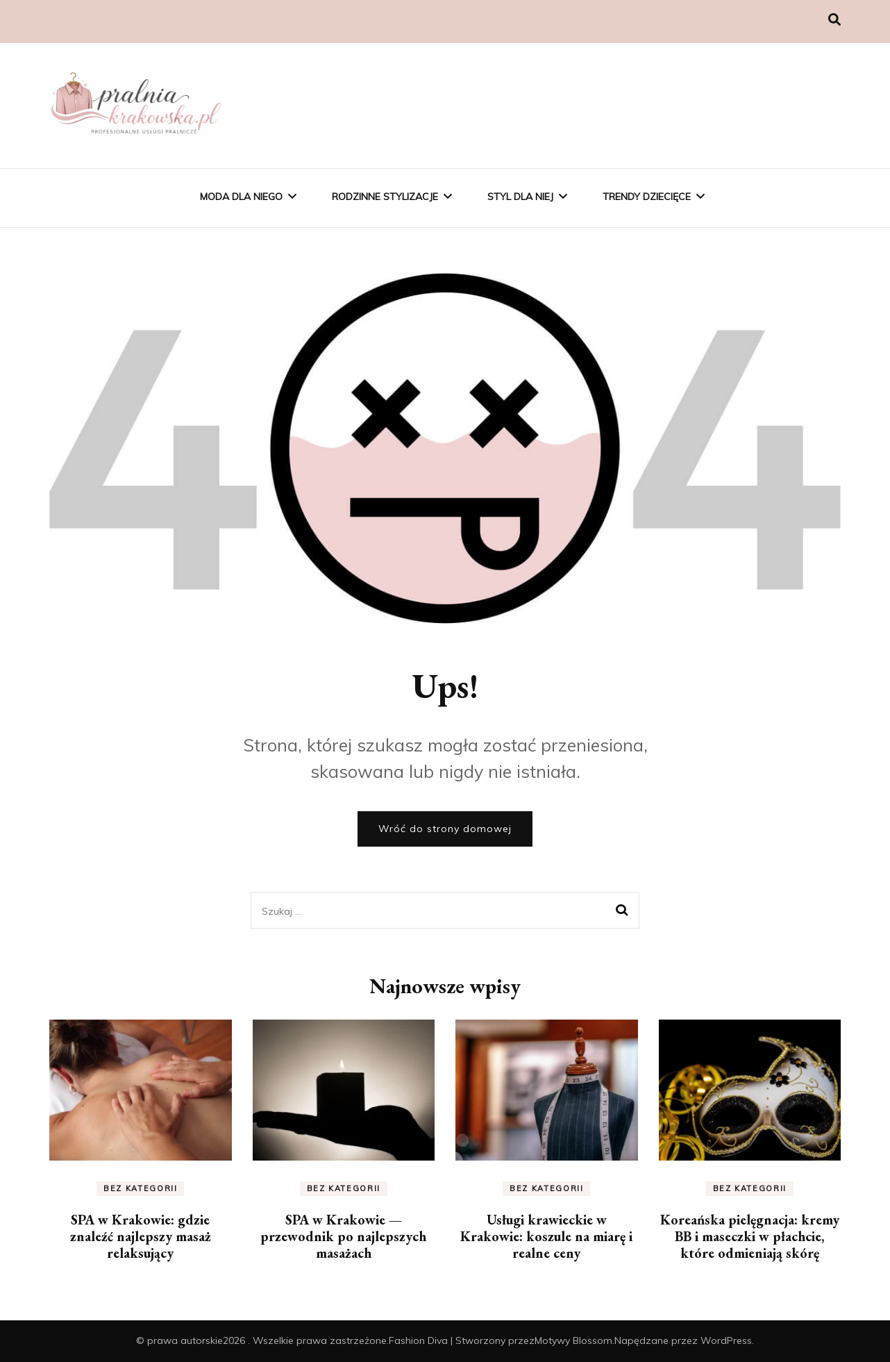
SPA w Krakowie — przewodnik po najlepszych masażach (343, 1236)
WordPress (726, 1340)
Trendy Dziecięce (647, 196)
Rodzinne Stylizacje (385, 196)
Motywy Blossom (573, 1340)
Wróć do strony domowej (445, 828)
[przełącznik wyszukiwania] (834, 19)
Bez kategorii (140, 1188)
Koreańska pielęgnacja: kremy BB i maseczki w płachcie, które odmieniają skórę (749, 1236)
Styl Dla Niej (520, 196)
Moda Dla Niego (241, 196)
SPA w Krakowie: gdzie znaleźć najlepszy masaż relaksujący (140, 1236)
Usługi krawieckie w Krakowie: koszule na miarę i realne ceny (546, 1236)
